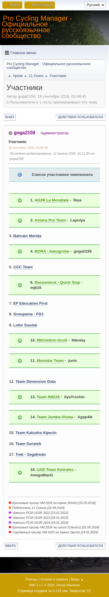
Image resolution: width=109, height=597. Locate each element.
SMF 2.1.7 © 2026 (41, 585)
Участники (17, 142)
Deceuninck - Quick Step (57, 282)
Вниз (9, 117)
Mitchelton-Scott (52, 340)
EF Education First (30, 303)
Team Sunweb (28, 444)
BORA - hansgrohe (52, 251)
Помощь (31, 579)
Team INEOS (48, 397)
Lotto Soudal (25, 325)
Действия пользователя (80, 117)
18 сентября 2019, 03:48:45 (28, 147)
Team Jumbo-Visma (55, 417)
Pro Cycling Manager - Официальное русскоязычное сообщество (37, 27)
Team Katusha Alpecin (35, 432)
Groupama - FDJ (28, 314)
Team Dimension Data (35, 381)
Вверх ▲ (77, 579)
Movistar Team (50, 360)
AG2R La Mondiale (52, 200)
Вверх (10, 546)
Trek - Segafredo (30, 454)
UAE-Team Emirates (55, 469)
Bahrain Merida (27, 236)
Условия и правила (54, 579)
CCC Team (23, 267)
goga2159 (24, 132)
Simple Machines (68, 585)
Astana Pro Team (50, 220)
